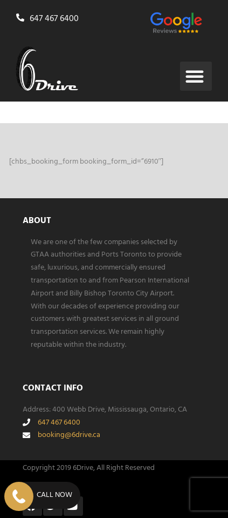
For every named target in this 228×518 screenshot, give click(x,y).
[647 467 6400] (21, 18)
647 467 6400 (54, 19)
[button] (196, 76)
